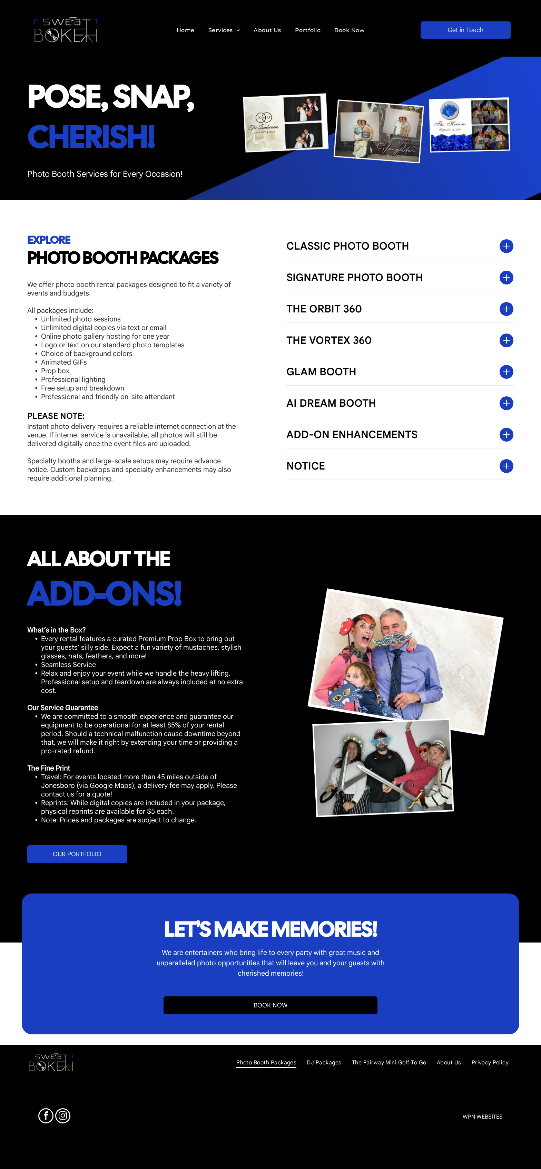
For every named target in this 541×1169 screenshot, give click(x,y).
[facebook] (45, 1116)
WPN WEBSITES (483, 1116)
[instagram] (62, 1116)
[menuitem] (185, 30)
